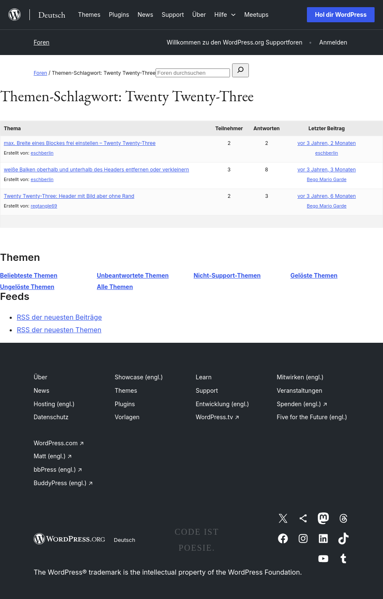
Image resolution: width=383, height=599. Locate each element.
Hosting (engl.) (54, 403)
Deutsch (124, 539)
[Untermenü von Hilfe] (225, 14)
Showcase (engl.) (139, 377)
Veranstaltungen (299, 390)
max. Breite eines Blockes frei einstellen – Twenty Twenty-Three (80, 143)
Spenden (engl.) (302, 403)
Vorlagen (127, 416)
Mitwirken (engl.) (300, 377)
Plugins (125, 403)
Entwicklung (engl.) (222, 403)
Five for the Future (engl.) (312, 416)
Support (207, 390)
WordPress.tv (218, 416)
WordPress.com (59, 443)
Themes (126, 390)
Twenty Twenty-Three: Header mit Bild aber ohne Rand (69, 196)
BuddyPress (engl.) (63, 482)
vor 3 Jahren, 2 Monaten (327, 143)
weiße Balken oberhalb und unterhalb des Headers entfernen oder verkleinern (96, 169)
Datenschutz (51, 416)
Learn (204, 377)
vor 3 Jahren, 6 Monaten (327, 196)
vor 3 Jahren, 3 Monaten (327, 169)
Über (40, 377)
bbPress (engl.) (58, 469)
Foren (42, 42)
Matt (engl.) (53, 456)
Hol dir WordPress (341, 14)
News (41, 390)
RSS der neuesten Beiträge (59, 317)
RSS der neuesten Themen (59, 330)
